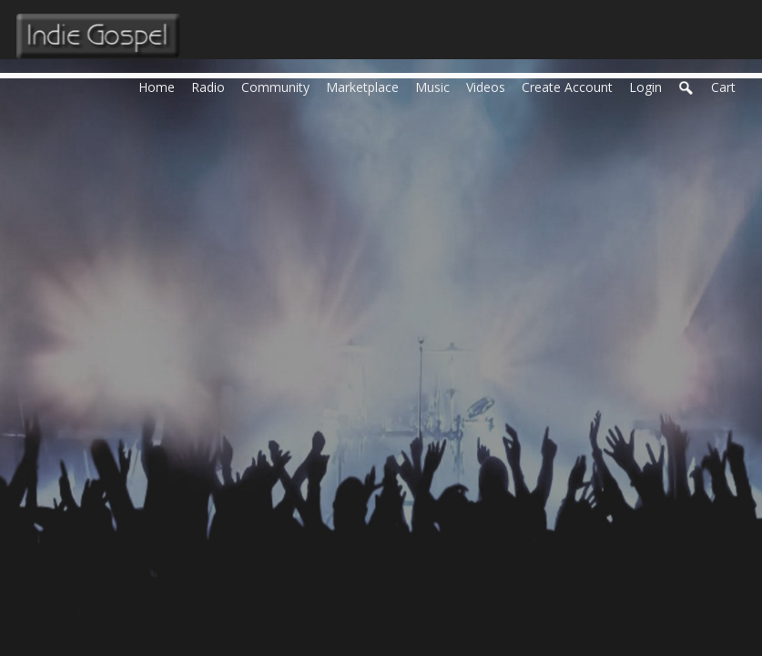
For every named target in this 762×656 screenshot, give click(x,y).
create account (567, 87)
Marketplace (366, 86)
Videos (489, 86)
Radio (212, 86)
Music (436, 86)
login (645, 87)
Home (160, 86)
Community (279, 86)
